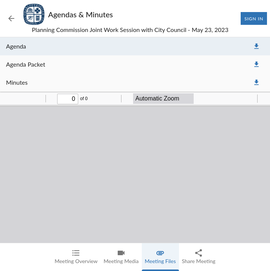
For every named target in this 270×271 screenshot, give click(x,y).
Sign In (254, 18)
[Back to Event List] (11, 18)
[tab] (76, 257)
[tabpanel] (135, 154)
